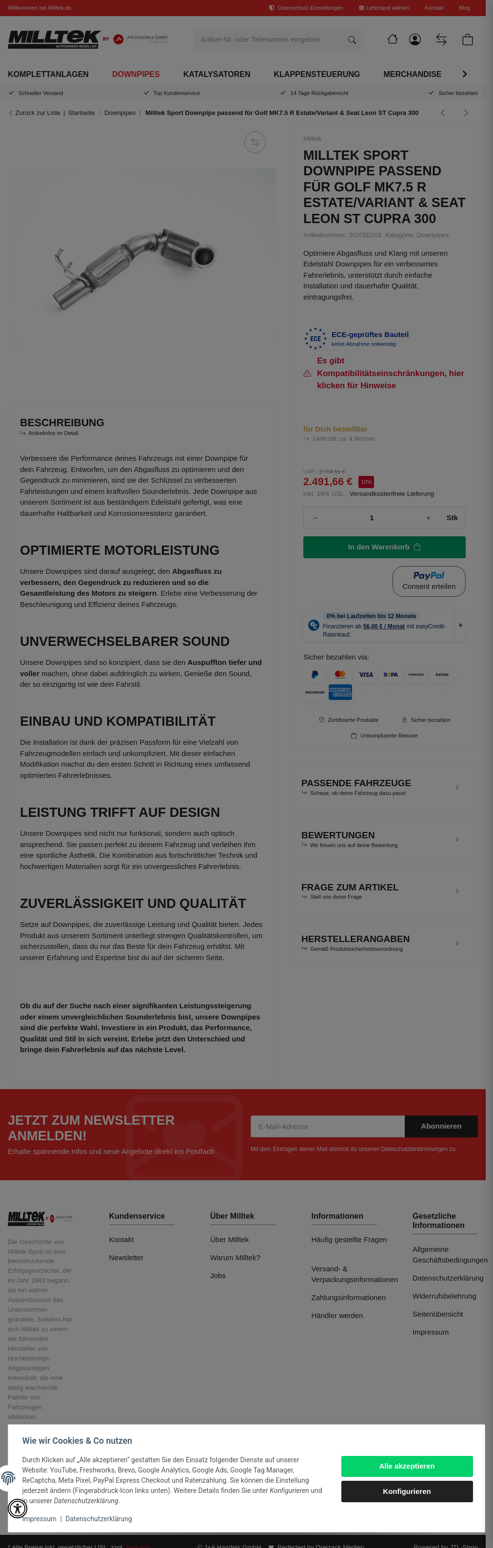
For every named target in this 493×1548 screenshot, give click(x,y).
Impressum (41, 1519)
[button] (17, 1508)
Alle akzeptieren (405, 1466)
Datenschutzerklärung (100, 1519)
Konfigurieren (405, 1491)
